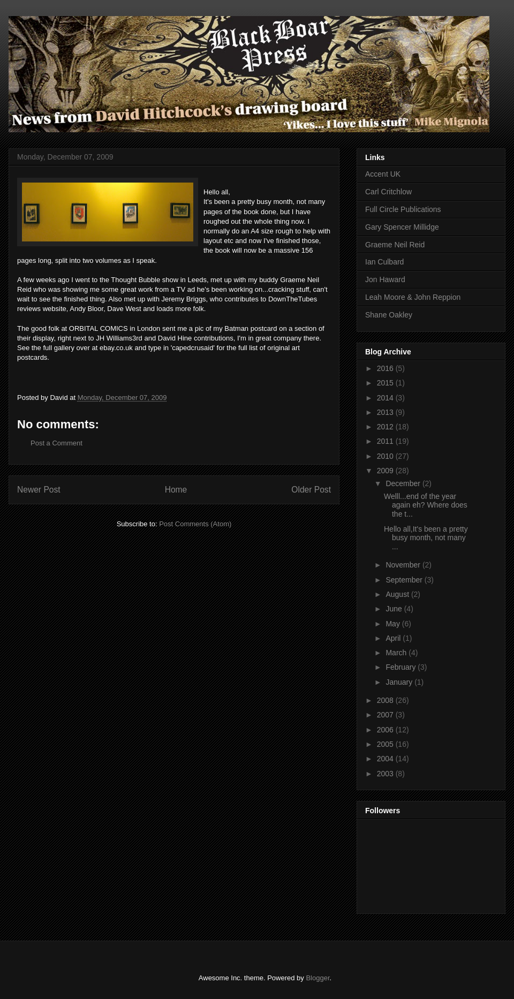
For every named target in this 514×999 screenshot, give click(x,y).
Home (176, 489)
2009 (386, 470)
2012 (386, 426)
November (404, 565)
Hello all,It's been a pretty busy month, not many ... (426, 538)
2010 (386, 456)
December (404, 483)
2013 (386, 412)
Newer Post (39, 489)
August (398, 594)
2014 (386, 397)
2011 (386, 441)
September (405, 580)
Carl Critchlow (388, 191)
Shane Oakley (388, 315)
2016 (386, 368)
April (394, 638)
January (400, 682)
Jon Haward (385, 279)
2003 (386, 773)
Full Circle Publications (403, 209)
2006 (386, 729)
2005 (386, 744)
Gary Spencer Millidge (402, 227)
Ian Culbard (384, 262)
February (402, 667)
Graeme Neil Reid (395, 244)
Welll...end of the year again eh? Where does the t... (425, 505)
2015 (386, 383)
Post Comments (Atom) (195, 524)
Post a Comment (56, 443)
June (395, 608)
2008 (386, 700)
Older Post (311, 489)
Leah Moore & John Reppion (412, 297)
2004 (386, 758)
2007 (386, 714)
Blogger (317, 978)
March (397, 652)
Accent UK (382, 174)
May (394, 623)
